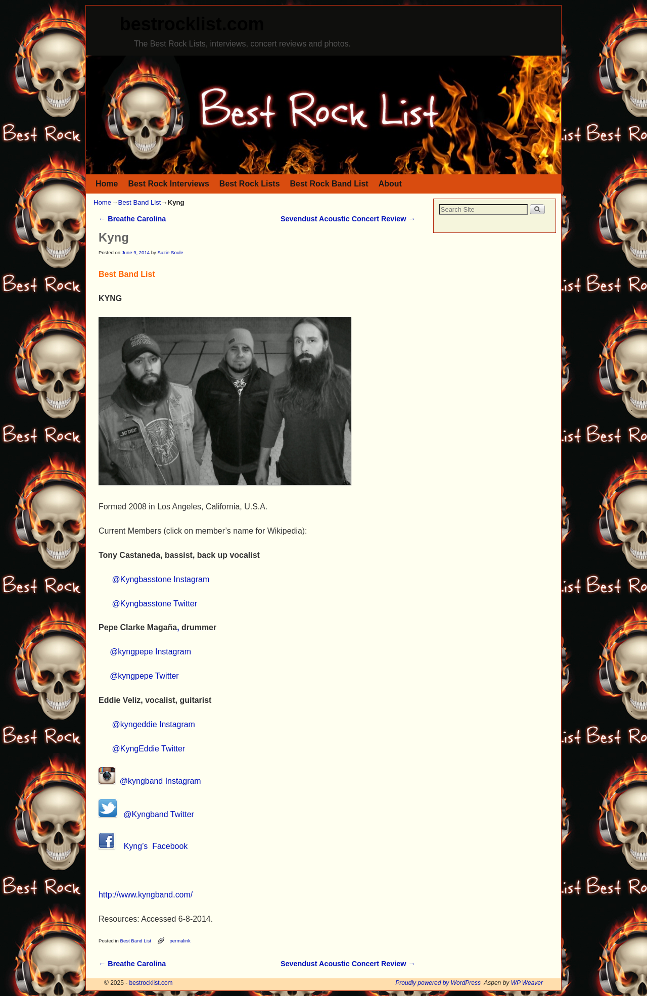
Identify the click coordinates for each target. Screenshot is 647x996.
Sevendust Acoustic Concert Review (348, 219)
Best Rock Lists (249, 183)
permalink (179, 940)
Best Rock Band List (329, 183)
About (390, 183)
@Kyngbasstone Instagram (161, 579)
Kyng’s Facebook (143, 846)
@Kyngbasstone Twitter (154, 603)
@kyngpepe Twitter (144, 676)
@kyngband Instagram (150, 781)
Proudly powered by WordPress (438, 982)
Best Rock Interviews (168, 183)
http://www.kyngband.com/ (146, 894)
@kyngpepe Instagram (150, 651)
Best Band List (139, 202)
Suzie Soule (170, 252)
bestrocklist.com (192, 24)
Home (107, 183)
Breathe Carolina (132, 219)
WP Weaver (527, 982)
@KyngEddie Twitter (148, 748)
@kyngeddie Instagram (153, 724)
